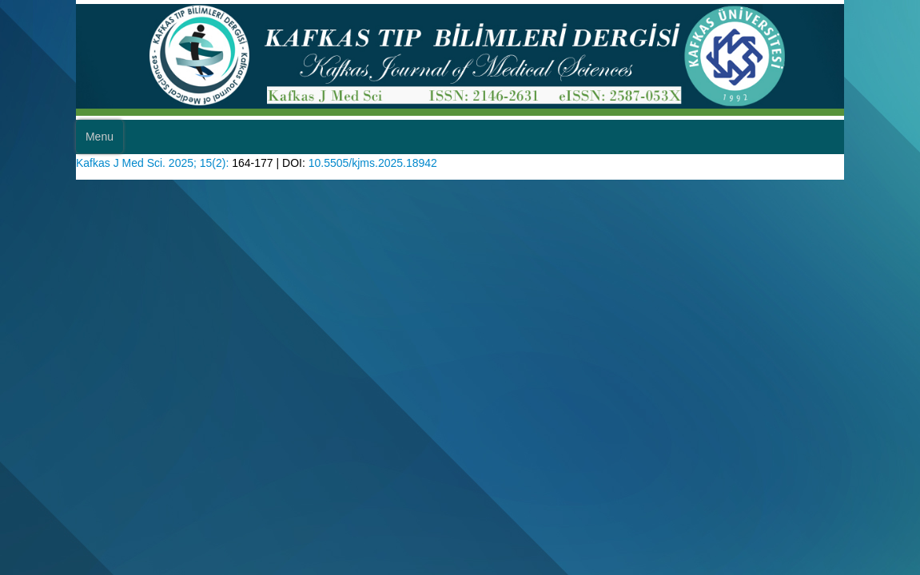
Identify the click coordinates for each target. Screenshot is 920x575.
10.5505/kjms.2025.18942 (398, 192)
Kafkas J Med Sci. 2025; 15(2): (160, 192)
